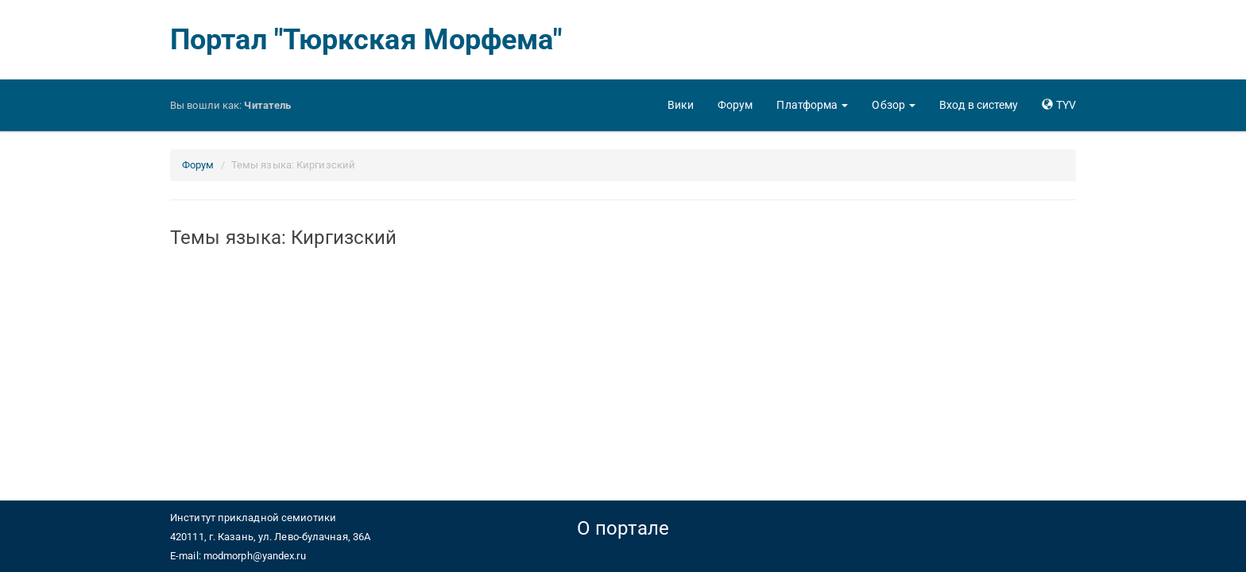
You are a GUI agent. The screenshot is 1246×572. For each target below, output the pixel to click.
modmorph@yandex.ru (254, 556)
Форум (198, 165)
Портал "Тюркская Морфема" (366, 39)
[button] (812, 104)
